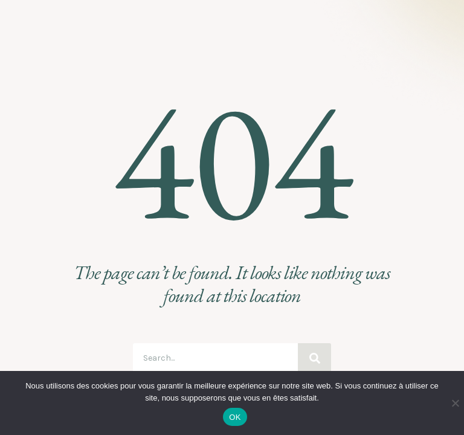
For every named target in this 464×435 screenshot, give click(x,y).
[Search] (314, 358)
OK (234, 417)
